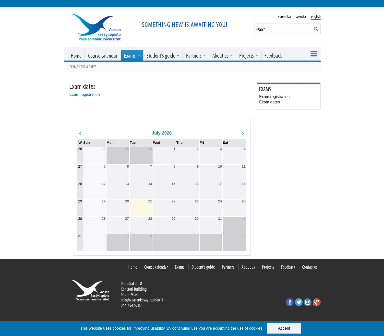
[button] (316, 29)
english (316, 16)
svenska (301, 16)
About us (220, 55)
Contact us (310, 267)
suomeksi (284, 16)
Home (76, 55)
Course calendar (102, 55)
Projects (246, 55)
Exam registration (84, 94)
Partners (194, 55)
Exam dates (269, 102)
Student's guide (160, 55)
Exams (130, 55)
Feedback (273, 55)
